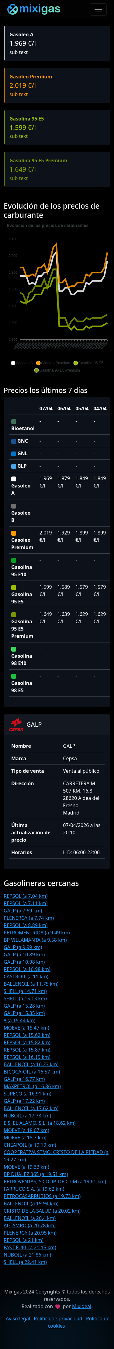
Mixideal (81, 1306)
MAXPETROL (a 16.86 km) (32, 1086)
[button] (22, 363)
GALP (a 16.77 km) (24, 1079)
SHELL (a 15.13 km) (25, 998)
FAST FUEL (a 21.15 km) (30, 1247)
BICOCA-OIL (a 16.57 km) (32, 1071)
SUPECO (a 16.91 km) (27, 1093)
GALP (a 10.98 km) (24, 962)
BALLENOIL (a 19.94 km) (31, 1203)
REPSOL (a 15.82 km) (27, 1042)
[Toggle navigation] (98, 9)
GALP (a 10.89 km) (24, 954)
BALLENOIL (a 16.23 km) (31, 1064)
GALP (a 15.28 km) (24, 1005)
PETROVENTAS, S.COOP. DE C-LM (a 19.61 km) (55, 1181)
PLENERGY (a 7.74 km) (29, 918)
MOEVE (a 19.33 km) (26, 1167)
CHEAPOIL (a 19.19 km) (30, 1145)
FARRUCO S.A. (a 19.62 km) (34, 1188)
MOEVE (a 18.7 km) (25, 1137)
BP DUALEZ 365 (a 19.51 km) (36, 1174)
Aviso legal (18, 1318)
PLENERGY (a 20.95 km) (30, 1232)
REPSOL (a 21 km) (23, 1240)
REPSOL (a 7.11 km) (26, 903)
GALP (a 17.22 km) (24, 1101)
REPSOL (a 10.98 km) (27, 969)
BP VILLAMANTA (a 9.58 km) (35, 940)
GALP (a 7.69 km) (23, 910)
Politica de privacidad (58, 1318)
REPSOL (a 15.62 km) (27, 1035)
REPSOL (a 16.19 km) (27, 1057)
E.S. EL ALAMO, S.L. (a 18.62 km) (40, 1123)
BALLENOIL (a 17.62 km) (31, 1108)
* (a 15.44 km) (19, 1020)
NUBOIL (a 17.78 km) (27, 1115)
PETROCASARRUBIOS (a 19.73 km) (42, 1196)
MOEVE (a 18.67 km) (26, 1130)
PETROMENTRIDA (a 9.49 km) (37, 932)
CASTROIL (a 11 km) (26, 976)
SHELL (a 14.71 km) (25, 991)
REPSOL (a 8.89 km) (26, 925)
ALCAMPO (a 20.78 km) (30, 1225)
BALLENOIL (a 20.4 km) (30, 1218)
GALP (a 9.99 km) (23, 947)
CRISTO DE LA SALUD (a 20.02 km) (42, 1210)
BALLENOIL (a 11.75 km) (31, 983)
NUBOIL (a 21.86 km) (27, 1254)
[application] (57, 298)
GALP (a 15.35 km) (24, 1013)
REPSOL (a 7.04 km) (26, 896)
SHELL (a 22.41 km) (25, 1262)
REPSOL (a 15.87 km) (27, 1049)
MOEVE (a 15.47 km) (26, 1027)
